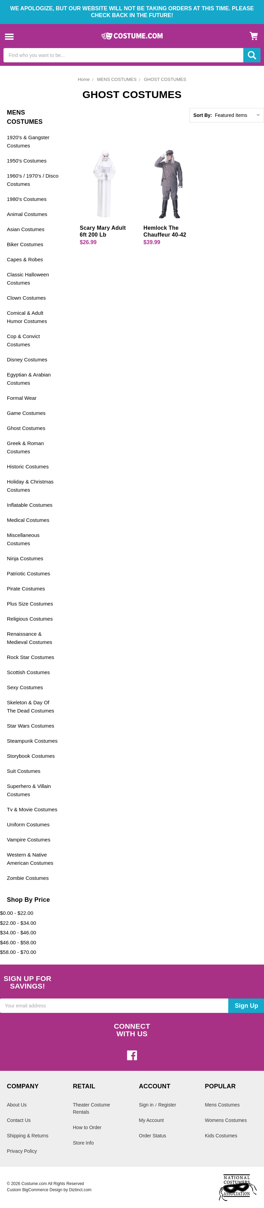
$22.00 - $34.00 (18, 923)
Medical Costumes (28, 520)
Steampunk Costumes (32, 741)
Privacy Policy (22, 1151)
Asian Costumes (25, 229)
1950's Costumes (26, 161)
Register (167, 1105)
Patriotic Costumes (28, 573)
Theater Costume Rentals (91, 1108)
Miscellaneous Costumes (23, 539)
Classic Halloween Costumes (28, 279)
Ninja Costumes (25, 558)
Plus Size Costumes (30, 604)
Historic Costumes (28, 466)
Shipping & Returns (27, 1135)
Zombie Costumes (28, 878)
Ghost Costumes (26, 428)
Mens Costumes (222, 1105)
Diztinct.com (80, 1189)
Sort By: (203, 115)
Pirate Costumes (26, 588)
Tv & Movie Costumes (32, 809)
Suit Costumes (24, 771)
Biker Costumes (25, 244)
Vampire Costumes (28, 839)
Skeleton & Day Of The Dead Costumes (30, 706)
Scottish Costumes (28, 672)
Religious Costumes (30, 619)
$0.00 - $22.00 (16, 913)
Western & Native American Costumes (30, 859)
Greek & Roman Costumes (25, 447)
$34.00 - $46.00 (18, 932)
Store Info (83, 1143)
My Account (151, 1120)
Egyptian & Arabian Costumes (29, 379)
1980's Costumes (26, 199)
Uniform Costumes (28, 824)
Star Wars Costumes (30, 726)
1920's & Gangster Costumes (28, 141)
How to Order (87, 1127)
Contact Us (19, 1120)
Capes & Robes (25, 259)
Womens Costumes (226, 1120)
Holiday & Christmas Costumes (30, 486)
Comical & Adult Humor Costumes (27, 317)
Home (84, 79)
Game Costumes (26, 413)
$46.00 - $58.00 (18, 942)
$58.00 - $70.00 (18, 952)
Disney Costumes (27, 359)
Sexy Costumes (25, 687)
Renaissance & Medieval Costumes (29, 638)
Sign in (146, 1105)
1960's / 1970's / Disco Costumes (32, 180)
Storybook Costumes (31, 756)
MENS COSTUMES (116, 79)
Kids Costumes (221, 1135)
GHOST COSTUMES (165, 79)
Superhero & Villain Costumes (29, 790)
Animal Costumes (27, 214)
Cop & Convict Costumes (23, 340)
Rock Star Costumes (30, 657)
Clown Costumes (26, 298)
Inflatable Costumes (30, 505)
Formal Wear (21, 398)
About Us (17, 1105)
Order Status (152, 1135)
